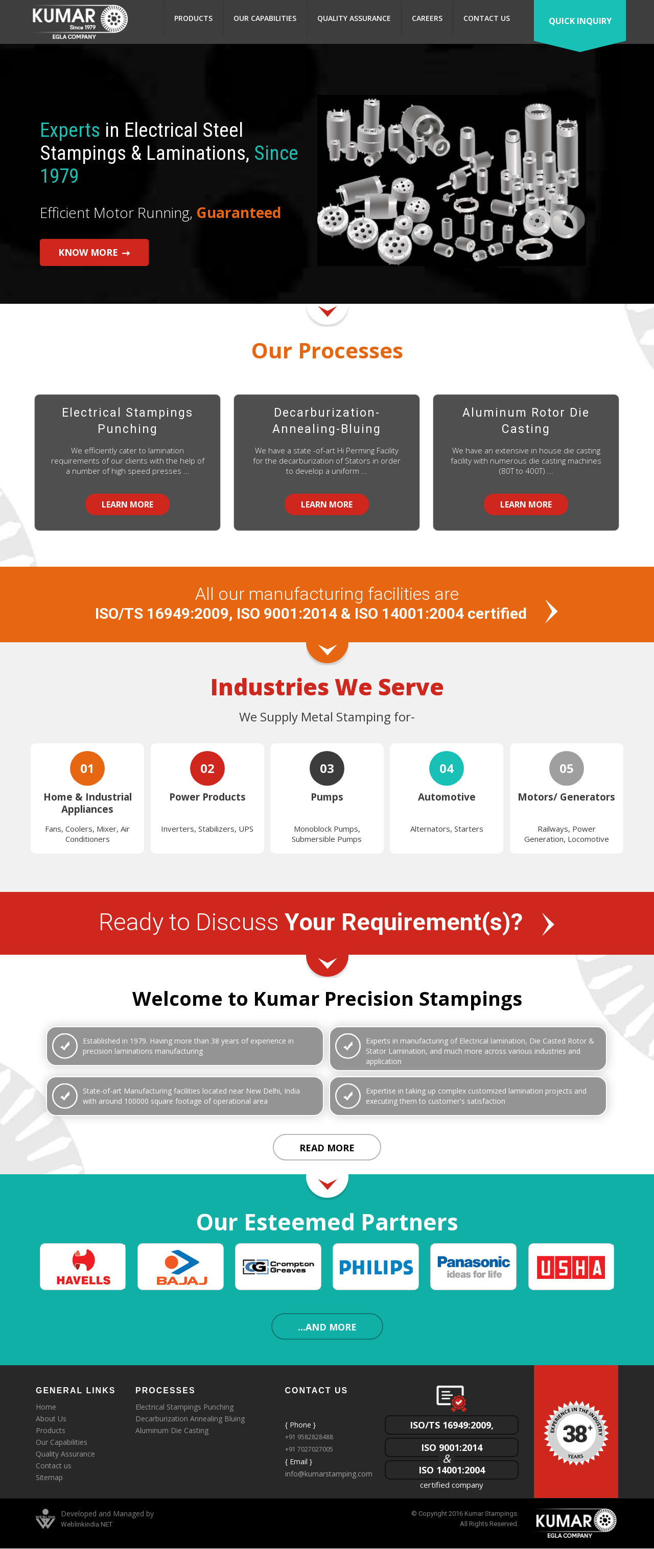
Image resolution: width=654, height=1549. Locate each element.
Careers (427, 18)
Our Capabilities (264, 18)
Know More (85, 248)
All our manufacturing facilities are (327, 605)
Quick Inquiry (580, 21)
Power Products (207, 797)
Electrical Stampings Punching (127, 421)
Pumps (327, 797)
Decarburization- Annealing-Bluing (326, 421)
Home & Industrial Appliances (87, 803)
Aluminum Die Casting (171, 1431)
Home (46, 1408)
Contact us (486, 18)
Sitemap (49, 1478)
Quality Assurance (354, 18)
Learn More (127, 504)
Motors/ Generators (566, 797)
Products (193, 18)
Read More (327, 1149)
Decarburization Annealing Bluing (190, 1419)
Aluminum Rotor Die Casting (526, 421)
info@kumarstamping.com (328, 1475)
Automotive (447, 797)
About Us (51, 1419)
